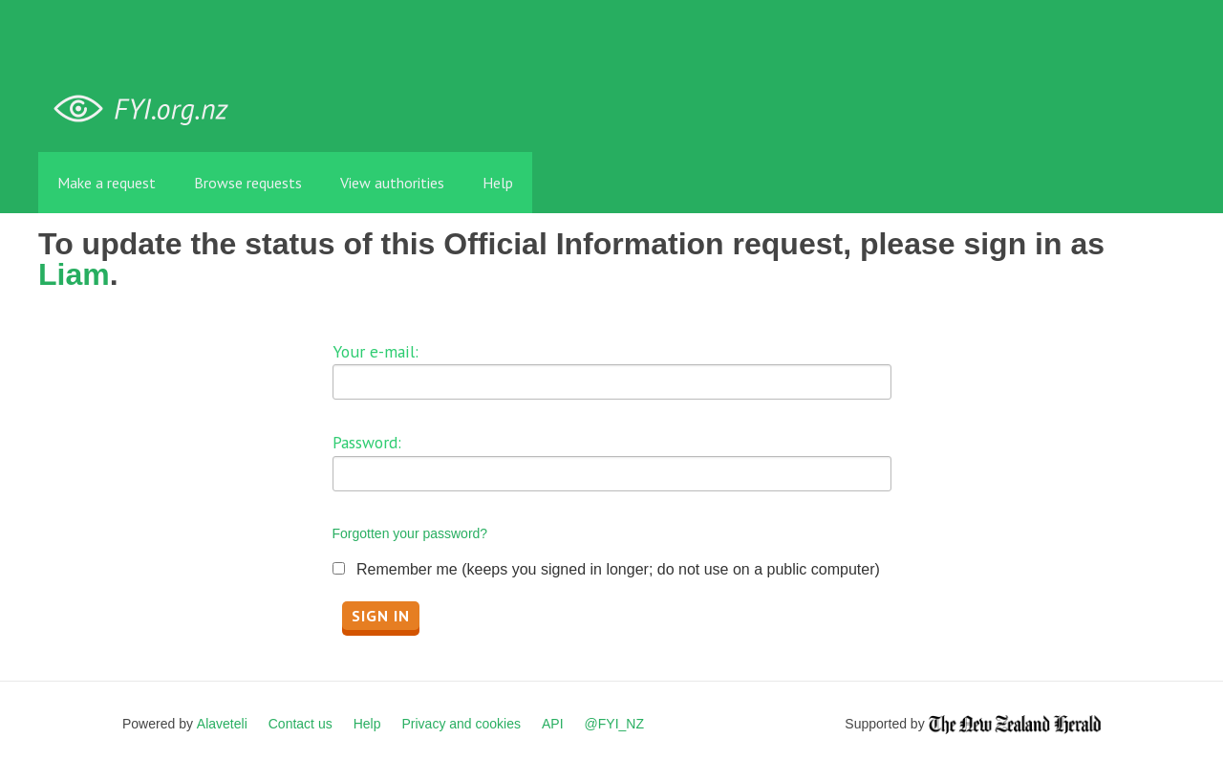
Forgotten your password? (410, 533)
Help (498, 182)
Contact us (300, 723)
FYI (148, 109)
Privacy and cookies (461, 723)
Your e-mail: (375, 351)
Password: (367, 442)
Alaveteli (222, 723)
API (553, 723)
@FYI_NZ (614, 723)
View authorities (392, 182)
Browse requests (248, 182)
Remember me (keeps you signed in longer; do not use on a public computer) (618, 569)
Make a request (106, 182)
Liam (74, 274)
